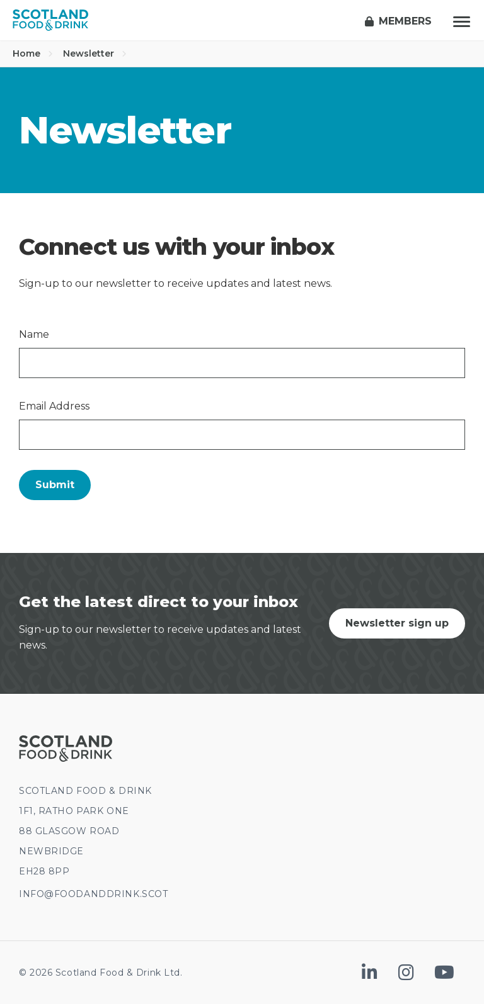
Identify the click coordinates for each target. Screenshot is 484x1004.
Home (33, 53)
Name (34, 334)
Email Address (54, 406)
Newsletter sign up (397, 623)
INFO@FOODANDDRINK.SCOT (93, 894)
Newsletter (95, 53)
